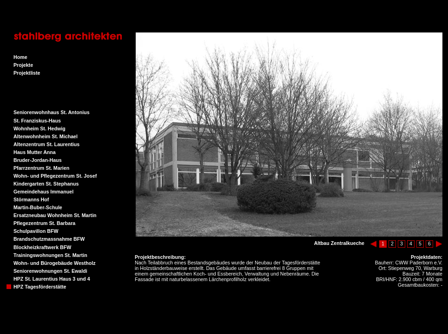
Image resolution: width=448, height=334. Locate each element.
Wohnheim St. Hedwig (39, 128)
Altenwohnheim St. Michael (45, 136)
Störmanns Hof (31, 199)
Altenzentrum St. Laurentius (46, 144)
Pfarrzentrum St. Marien (41, 168)
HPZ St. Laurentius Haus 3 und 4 (51, 279)
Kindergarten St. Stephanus (46, 183)
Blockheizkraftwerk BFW (42, 247)
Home (20, 57)
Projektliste (26, 73)
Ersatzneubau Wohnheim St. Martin (55, 215)
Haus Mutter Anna (34, 152)
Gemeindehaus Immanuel (43, 191)
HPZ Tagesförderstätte (39, 286)
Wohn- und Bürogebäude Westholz (54, 263)
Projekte (23, 65)
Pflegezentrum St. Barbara (44, 223)
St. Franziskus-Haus (37, 120)
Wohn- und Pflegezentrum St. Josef (55, 176)
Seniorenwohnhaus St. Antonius (51, 112)
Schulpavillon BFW (36, 231)
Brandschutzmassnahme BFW (49, 239)
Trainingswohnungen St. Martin (50, 255)
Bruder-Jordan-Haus (37, 160)
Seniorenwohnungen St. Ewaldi (50, 271)
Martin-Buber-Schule (37, 207)
